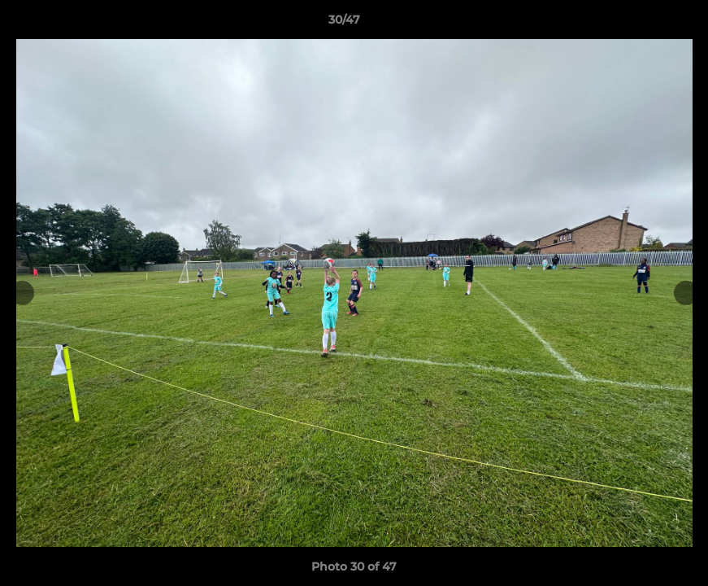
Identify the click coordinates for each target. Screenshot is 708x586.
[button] (639, 23)
